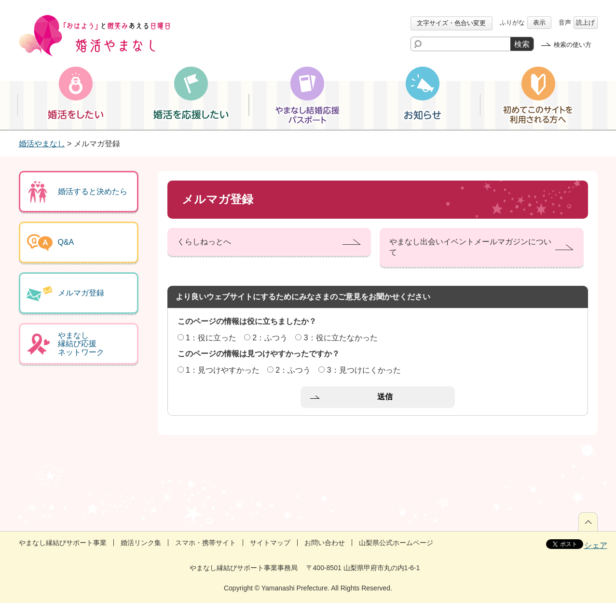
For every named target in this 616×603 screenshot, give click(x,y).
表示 (539, 22)
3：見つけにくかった (364, 370)
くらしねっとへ (204, 242)
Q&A (66, 242)
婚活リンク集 (141, 543)
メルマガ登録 (81, 293)
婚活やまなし (42, 144)
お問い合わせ (324, 543)
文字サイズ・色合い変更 (451, 23)
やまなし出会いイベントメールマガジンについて (470, 247)
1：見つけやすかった (223, 370)
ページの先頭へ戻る (588, 521)
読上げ (585, 22)
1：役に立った (211, 338)
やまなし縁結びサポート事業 (63, 543)
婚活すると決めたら (92, 191)
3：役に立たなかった (341, 338)
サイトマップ (270, 543)
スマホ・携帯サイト (205, 543)
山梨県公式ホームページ (396, 543)
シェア (595, 545)
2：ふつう (269, 338)
